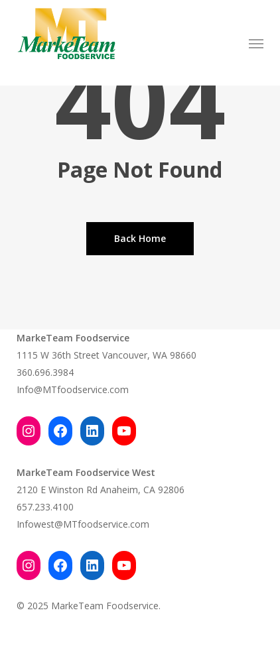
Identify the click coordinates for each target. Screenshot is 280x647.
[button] (256, 43)
